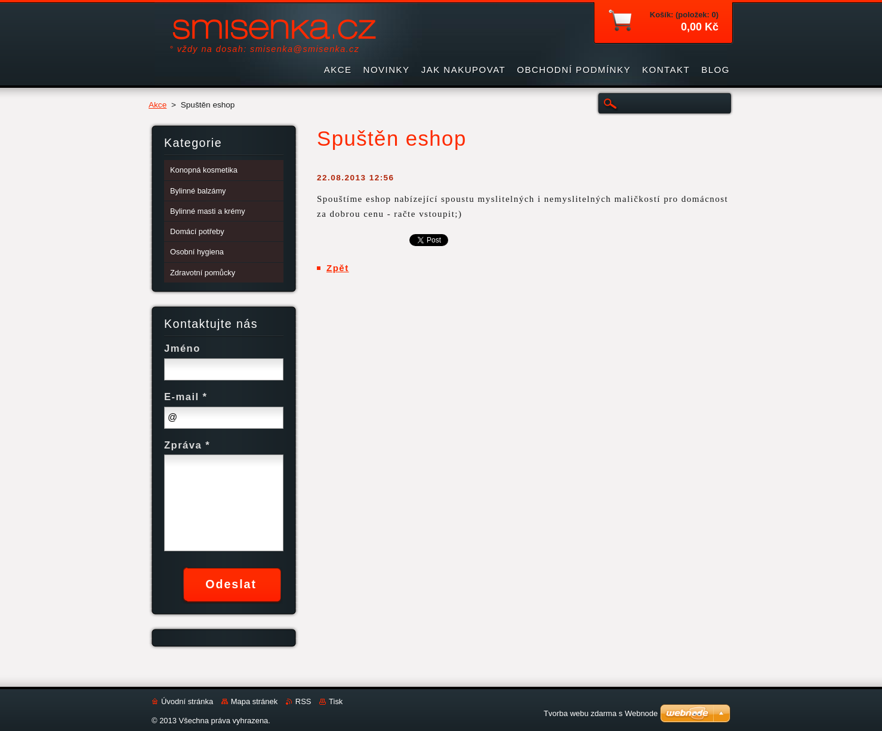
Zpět (337, 268)
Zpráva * (187, 445)
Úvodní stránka (187, 701)
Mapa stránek (254, 701)
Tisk (336, 701)
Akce (157, 104)
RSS (303, 701)
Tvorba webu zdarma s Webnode (601, 713)
